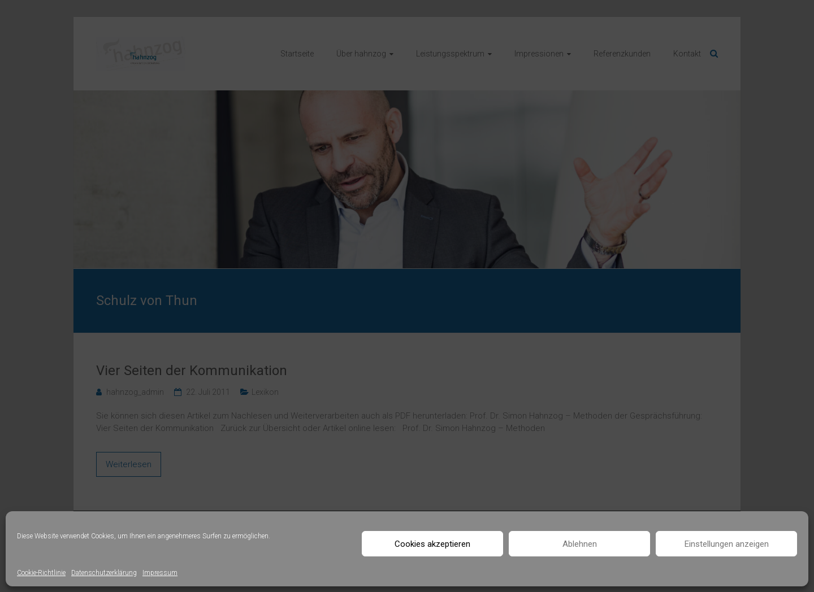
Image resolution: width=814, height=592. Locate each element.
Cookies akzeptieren (432, 544)
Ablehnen (579, 544)
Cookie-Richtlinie (41, 573)
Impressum (159, 573)
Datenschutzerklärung (104, 573)
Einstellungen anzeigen (727, 544)
